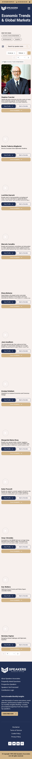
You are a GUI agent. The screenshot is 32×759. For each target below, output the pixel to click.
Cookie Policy (16, 733)
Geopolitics (17, 39)
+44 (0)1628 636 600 (22, 2)
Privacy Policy (16, 737)
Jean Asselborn (7, 342)
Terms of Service (16, 730)
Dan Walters (6, 587)
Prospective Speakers (8, 684)
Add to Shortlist (23, 106)
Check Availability (16, 110)
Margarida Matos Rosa (10, 440)
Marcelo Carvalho (8, 244)
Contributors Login (7, 690)
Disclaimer (16, 727)
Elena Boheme (6, 293)
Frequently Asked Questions (10, 681)
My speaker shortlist (8, 2)
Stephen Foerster (8, 97)
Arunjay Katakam (7, 391)
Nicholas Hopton (7, 636)
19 (24, 57)
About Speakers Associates (10, 678)
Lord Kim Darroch (8, 195)
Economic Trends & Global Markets (11, 35)
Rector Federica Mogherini (11, 146)
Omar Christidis (7, 538)
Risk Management (7, 39)
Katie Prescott (6, 489)
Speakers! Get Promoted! (9, 687)
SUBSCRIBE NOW (10, 714)
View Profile (8, 106)
